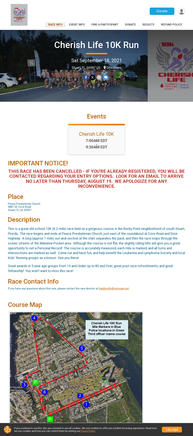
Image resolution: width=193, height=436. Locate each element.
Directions (114, 68)
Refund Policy (171, 24)
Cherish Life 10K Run (96, 45)
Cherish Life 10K (96, 134)
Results (148, 24)
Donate (162, 11)
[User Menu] (181, 11)
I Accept (172, 429)
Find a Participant (104, 24)
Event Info (77, 24)
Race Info (55, 24)
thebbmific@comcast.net (114, 288)
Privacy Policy (88, 431)
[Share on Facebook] (86, 77)
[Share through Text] (106, 77)
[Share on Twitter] (92, 77)
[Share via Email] (99, 77)
